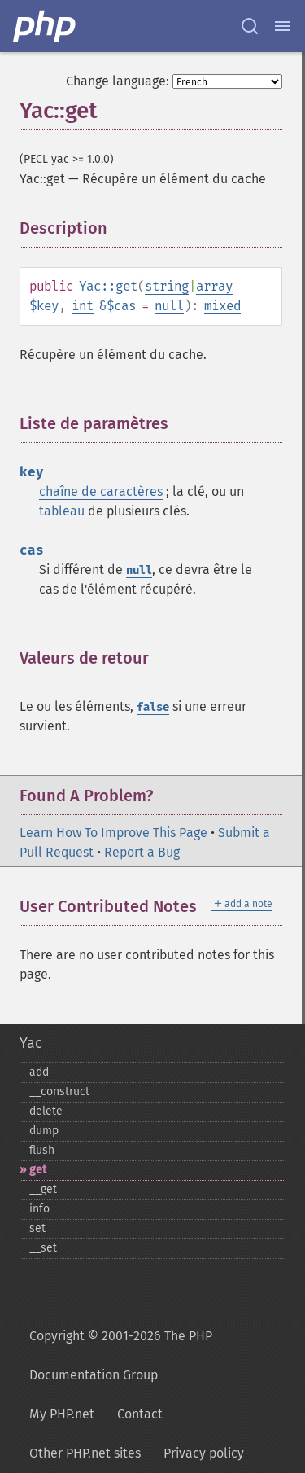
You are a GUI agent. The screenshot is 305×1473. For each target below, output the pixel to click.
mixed (222, 305)
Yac (31, 1043)
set (37, 1228)
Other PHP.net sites (85, 1453)
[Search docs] (249, 26)
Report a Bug (142, 852)
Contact (140, 1414)
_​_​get (43, 1189)
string (167, 286)
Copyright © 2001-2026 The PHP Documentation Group (120, 1355)
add (39, 1072)
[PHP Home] (45, 26)
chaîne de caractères (101, 491)
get (37, 1170)
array (214, 286)
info (39, 1209)
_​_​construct (59, 1091)
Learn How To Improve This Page (113, 832)
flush (41, 1150)
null (169, 305)
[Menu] (282, 26)
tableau (62, 511)
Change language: (117, 81)
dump (44, 1131)
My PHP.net (61, 1414)
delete (46, 1111)
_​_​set (43, 1248)
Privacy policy (203, 1453)
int (83, 305)
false (153, 707)
